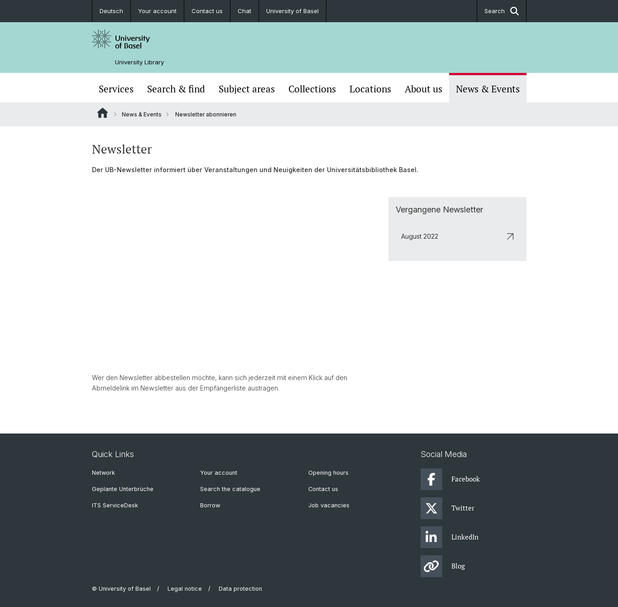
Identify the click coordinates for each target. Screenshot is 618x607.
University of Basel (292, 10)
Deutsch (111, 10)
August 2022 (457, 236)
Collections (312, 88)
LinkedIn (450, 537)
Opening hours (328, 472)
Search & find (176, 88)
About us (423, 88)
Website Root (102, 113)
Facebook (450, 479)
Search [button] (501, 11)
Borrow (210, 505)
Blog (443, 566)
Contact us (207, 10)
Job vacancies (329, 505)
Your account (157, 10)
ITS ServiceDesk (115, 505)
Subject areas (247, 88)
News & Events (488, 88)
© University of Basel (121, 588)
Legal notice (185, 588)
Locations (370, 88)
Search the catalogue (230, 489)
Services (116, 88)
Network (103, 472)
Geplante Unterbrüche (122, 489)
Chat (244, 10)
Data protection (240, 588)
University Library (139, 62)
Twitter (447, 508)
